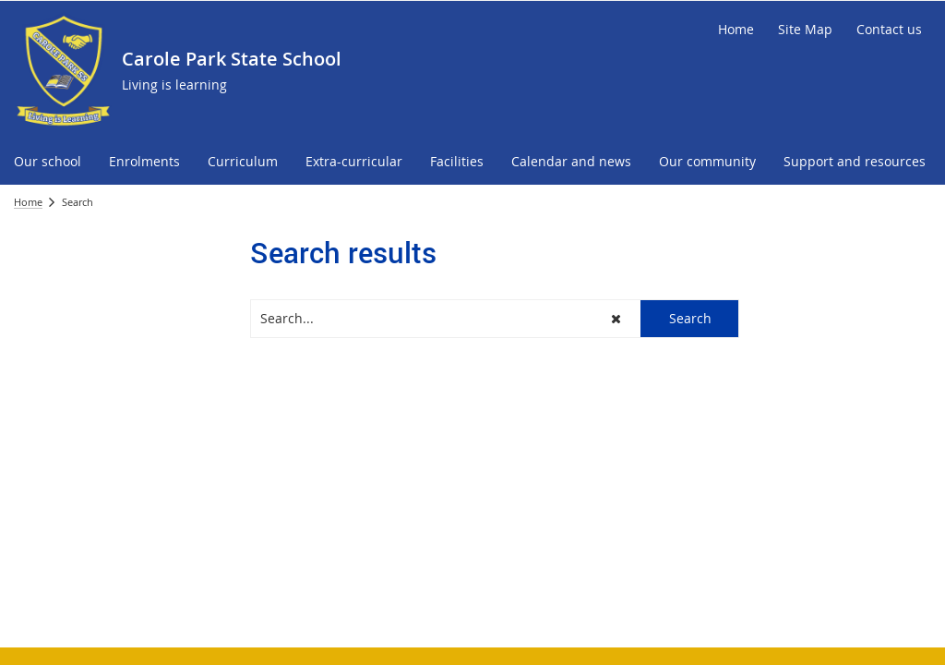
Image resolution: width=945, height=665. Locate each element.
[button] (616, 318)
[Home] (736, 29)
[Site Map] (805, 29)
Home (28, 202)
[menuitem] (47, 162)
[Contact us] (889, 29)
